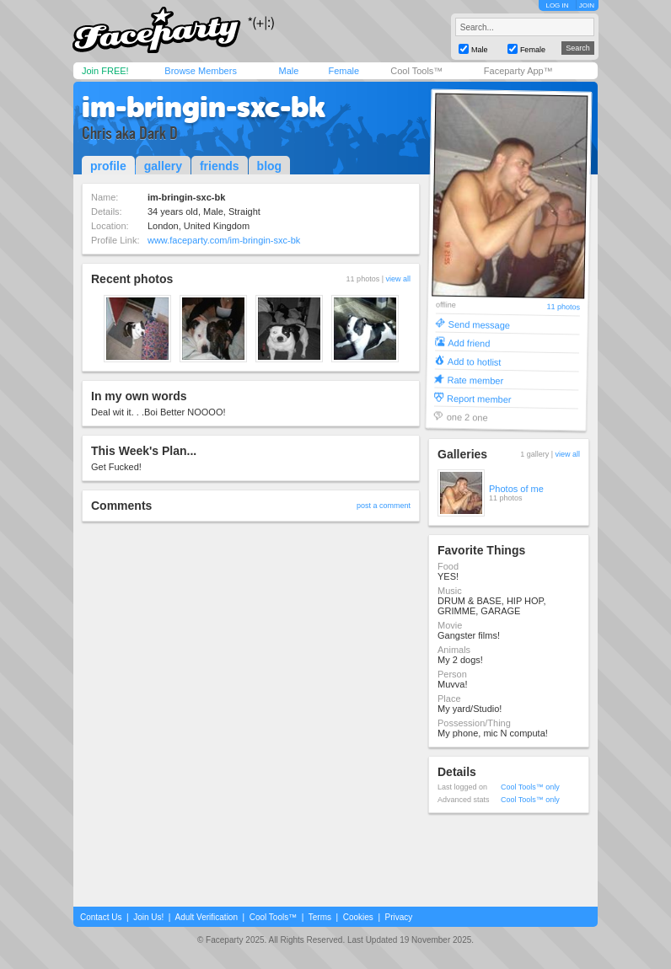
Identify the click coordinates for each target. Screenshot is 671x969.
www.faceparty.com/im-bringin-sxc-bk (224, 240)
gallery (163, 166)
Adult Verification (206, 917)
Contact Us (100, 917)
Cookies (358, 917)
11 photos (563, 307)
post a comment (384, 505)
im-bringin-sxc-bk (203, 107)
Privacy (399, 917)
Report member (479, 398)
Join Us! (148, 917)
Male (288, 71)
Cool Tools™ (416, 71)
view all (398, 279)
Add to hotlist (475, 361)
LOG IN (556, 5)
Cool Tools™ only (530, 787)
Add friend (469, 342)
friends (219, 166)
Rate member (475, 379)
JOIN (586, 5)
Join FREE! (105, 71)
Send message (479, 324)
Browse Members (200, 71)
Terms (320, 917)
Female (343, 71)
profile (108, 166)
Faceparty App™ (518, 71)
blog (269, 166)
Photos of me (516, 489)
